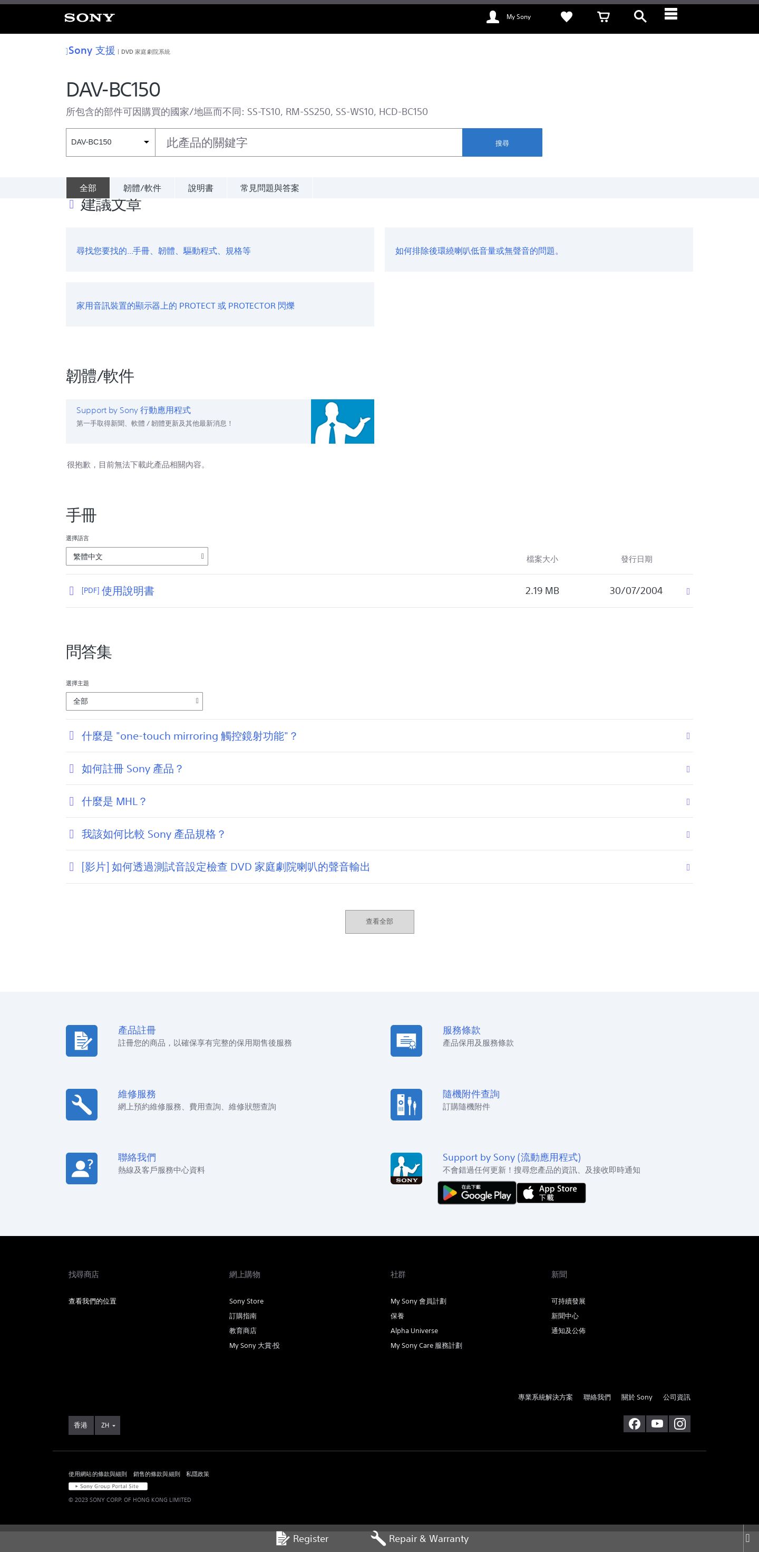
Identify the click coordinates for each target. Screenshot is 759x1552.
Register (301, 1539)
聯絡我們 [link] (597, 1417)
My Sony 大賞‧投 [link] (254, 1366)
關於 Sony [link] (637, 1417)
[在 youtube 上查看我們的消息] (657, 1444)
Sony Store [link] (246, 1321)
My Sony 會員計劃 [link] (418, 1321)
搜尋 (502, 143)
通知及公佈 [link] (568, 1351)
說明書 (200, 188)
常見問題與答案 (269, 188)
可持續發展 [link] (568, 1321)
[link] (89, 17)
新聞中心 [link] (565, 1336)
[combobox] (264, 142)
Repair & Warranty (420, 1539)
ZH (105, 1445)
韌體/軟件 (142, 188)
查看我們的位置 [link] (92, 1321)
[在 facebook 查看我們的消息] (634, 1444)
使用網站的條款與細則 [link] (98, 1494)
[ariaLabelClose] (677, 17)
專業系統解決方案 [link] (545, 1417)
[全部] (88, 187)
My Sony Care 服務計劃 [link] (426, 1366)
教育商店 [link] (243, 1351)
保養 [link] (397, 1336)
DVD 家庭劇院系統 (145, 51)
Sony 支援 (90, 50)
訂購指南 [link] (243, 1336)
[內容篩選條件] (110, 142)
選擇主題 (77, 703)
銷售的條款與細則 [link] (156, 1494)
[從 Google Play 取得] (480, 1213)
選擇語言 (77, 558)
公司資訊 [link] (676, 1417)
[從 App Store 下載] (551, 1213)
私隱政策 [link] (198, 1494)
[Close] (751, 1539)
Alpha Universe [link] (414, 1351)
